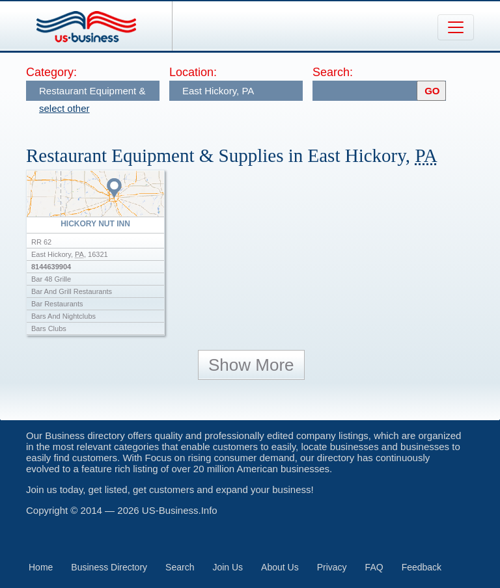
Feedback (421, 567)
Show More (251, 365)
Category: (51, 72)
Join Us (227, 567)
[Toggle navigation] (456, 27)
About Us (280, 567)
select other (64, 108)
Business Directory (109, 567)
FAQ (374, 567)
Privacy (332, 567)
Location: (193, 72)
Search (179, 567)
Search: (332, 72)
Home (41, 567)
